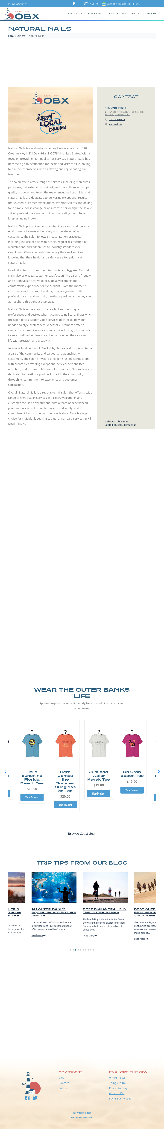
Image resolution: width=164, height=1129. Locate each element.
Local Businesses (120, 1098)
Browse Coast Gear (82, 833)
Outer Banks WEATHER (82, 1043)
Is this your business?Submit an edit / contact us (120, 423)
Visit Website (115, 124)
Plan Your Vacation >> (16, 3)
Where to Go (117, 1077)
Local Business (16, 36)
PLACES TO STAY (116, 13)
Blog (61, 1077)
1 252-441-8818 (117, 119)
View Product (32, 797)
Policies (64, 1088)
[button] (158, 771)
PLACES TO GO (75, 13)
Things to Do (117, 1083)
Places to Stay (118, 1088)
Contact (64, 1083)
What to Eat (116, 1093)
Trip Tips (136, 13)
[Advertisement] (82, 63)
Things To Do (95, 13)
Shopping (152, 13)
